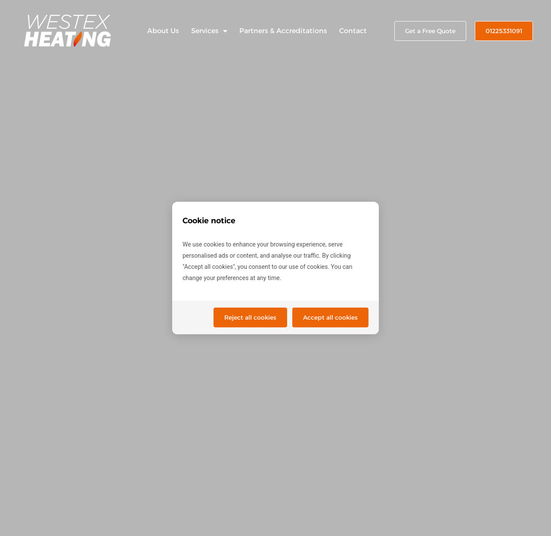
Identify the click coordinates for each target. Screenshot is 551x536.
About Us (163, 31)
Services (209, 31)
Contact (353, 31)
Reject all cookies (250, 317)
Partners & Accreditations (283, 31)
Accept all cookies (330, 317)
